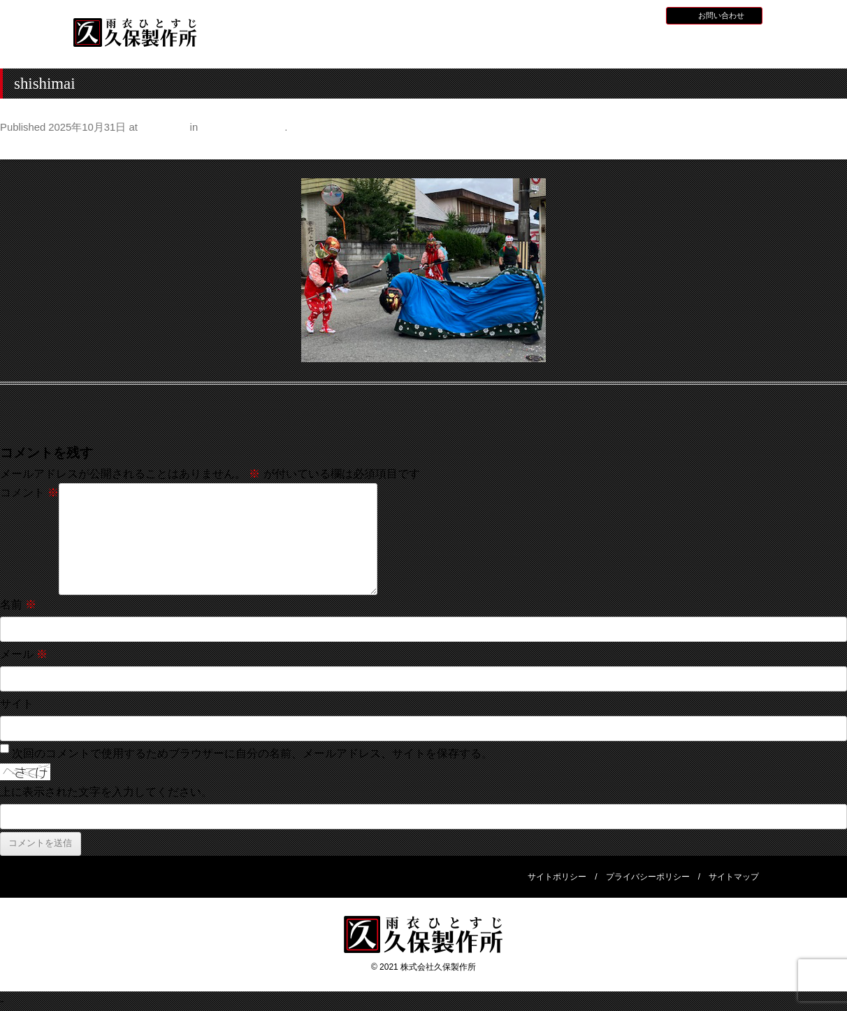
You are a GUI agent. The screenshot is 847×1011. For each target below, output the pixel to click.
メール (24, 654)
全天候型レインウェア (538, 45)
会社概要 (725, 44)
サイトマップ (734, 877)
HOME (257, 44)
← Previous (29, 148)
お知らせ (561, 14)
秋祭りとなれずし (242, 127)
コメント (29, 493)
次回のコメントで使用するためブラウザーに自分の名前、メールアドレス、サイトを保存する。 (252, 753)
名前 (18, 604)
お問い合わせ (721, 15)
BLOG (640, 14)
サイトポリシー (557, 877)
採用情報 (602, 14)
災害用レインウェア (632, 45)
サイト (17, 704)
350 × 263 (163, 127)
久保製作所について (351, 45)
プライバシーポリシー (648, 877)
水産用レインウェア (444, 45)
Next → (828, 148)
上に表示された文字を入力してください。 (106, 792)
